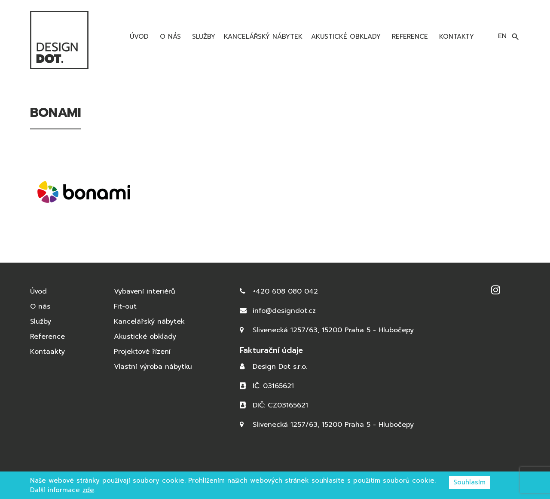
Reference (408, 36)
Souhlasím (469, 482)
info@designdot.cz (284, 311)
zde (88, 490)
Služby (202, 36)
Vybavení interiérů (144, 291)
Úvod (138, 36)
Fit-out (125, 306)
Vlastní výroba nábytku (153, 366)
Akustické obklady (346, 36)
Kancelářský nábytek (263, 36)
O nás (169, 36)
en (502, 36)
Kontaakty (47, 351)
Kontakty (455, 36)
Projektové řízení (142, 351)
